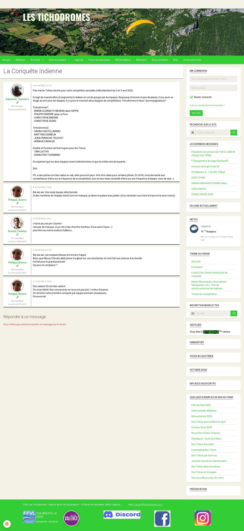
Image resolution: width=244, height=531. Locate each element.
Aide (175, 59)
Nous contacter (160, 59)
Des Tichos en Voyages (203, 472)
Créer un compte (197, 105)
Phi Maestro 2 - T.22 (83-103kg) (208, 172)
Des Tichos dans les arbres (205, 466)
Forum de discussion (99, 59)
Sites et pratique (58, 59)
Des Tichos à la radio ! (202, 444)
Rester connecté (201, 97)
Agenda (79, 59)
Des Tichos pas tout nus (204, 455)
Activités (35, 59)
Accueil (6, 59)
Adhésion (20, 59)
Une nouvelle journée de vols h (207, 477)
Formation (196, 267)
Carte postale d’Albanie (203, 410)
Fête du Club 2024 (201, 405)
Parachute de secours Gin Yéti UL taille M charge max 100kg (213, 154)
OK (233, 132)
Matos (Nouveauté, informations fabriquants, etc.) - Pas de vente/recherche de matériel (208, 285)
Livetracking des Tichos (203, 449)
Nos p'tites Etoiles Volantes (205, 433)
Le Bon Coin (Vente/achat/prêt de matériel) (209, 274)
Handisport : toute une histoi (206, 438)
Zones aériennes (192, 59)
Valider (196, 113)
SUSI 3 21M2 (198, 177)
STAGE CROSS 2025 (202, 194)
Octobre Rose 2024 (201, 427)
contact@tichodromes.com (148, 504)
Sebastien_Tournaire (17, 99)
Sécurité (195, 261)
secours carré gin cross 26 (205, 166)
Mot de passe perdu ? (215, 105)
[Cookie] (7, 524)
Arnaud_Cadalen (17, 231)
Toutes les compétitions (204, 294)
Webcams (141, 59)
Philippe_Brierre (17, 199)
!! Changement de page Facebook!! (209, 160)
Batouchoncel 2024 (201, 416)
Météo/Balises (123, 59)
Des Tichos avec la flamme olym (208, 421)
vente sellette (198, 188)
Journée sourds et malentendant (209, 461)
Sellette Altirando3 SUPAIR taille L (209, 183)
